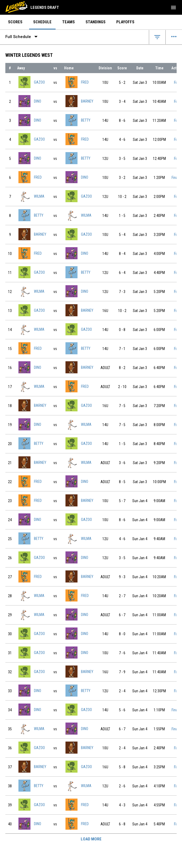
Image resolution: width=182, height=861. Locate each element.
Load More (91, 839)
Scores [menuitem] (15, 22)
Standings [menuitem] (96, 22)
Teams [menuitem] (68, 22)
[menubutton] (173, 7)
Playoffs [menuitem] (125, 22)
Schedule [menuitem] (42, 22)
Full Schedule (22, 36)
